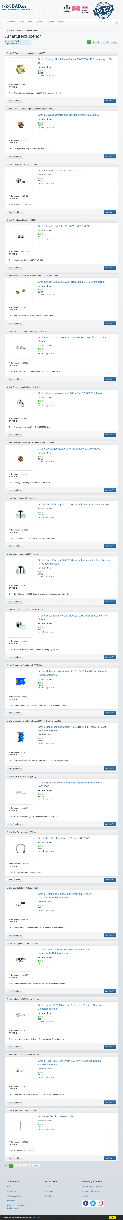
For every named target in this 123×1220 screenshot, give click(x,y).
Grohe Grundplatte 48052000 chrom (22, 888)
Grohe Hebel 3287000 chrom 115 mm (23, 999)
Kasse (51, 22)
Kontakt (30, 22)
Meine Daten (49, 1191)
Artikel (21, 22)
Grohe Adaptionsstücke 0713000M (22, 220)
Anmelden (48, 1186)
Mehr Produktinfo (15, 101)
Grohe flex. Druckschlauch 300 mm (22, 832)
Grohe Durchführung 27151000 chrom (23, 498)
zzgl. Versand (50, 75)
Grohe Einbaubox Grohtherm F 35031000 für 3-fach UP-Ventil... (34, 721)
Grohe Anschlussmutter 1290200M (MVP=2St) (27, 331)
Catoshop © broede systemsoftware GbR (61, 1219)
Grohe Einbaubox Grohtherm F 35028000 (24, 665)
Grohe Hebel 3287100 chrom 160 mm (23, 1055)
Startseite (11, 22)
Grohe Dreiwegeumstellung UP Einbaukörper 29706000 (31, 443)
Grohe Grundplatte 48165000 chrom (22, 943)
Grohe (19, 30)
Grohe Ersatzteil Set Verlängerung (21, 777)
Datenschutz (11, 1191)
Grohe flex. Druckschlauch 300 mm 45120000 (63, 838)
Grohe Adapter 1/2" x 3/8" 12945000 (22, 164)
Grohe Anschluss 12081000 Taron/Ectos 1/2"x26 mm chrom (32, 276)
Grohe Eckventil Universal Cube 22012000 (25, 610)
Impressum (11, 1201)
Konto (40, 22)
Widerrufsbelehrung (14, 1196)
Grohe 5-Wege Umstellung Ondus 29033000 (26, 53)
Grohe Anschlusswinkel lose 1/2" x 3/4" (23, 387)
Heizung (60, 22)
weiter (113, 42)
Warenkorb (48, 1196)
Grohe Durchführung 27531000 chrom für (24, 554)
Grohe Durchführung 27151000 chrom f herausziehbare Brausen (74, 504)
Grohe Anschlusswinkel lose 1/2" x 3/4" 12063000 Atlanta (70, 393)
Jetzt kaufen (110, 101)
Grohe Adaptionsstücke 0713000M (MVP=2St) (64, 226)
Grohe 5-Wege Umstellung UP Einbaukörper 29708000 (30, 109)
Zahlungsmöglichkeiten (90, 1191)
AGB (8, 1186)
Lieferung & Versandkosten (92, 1186)
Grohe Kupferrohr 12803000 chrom (22, 1110)
